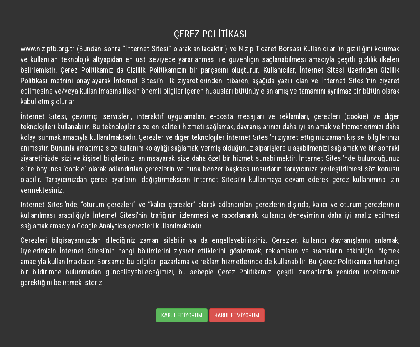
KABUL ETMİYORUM (237, 315)
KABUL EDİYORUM (181, 315)
